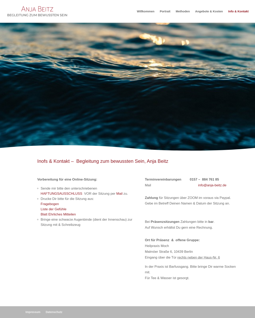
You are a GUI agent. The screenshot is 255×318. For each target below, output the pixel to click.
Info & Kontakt (238, 11)
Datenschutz (54, 312)
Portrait (165, 11)
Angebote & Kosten (209, 11)
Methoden (183, 11)
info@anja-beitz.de (212, 185)
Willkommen (145, 11)
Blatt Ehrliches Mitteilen (58, 214)
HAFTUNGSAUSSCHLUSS (61, 194)
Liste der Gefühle (53, 209)
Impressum (33, 312)
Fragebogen (50, 204)
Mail (119, 194)
